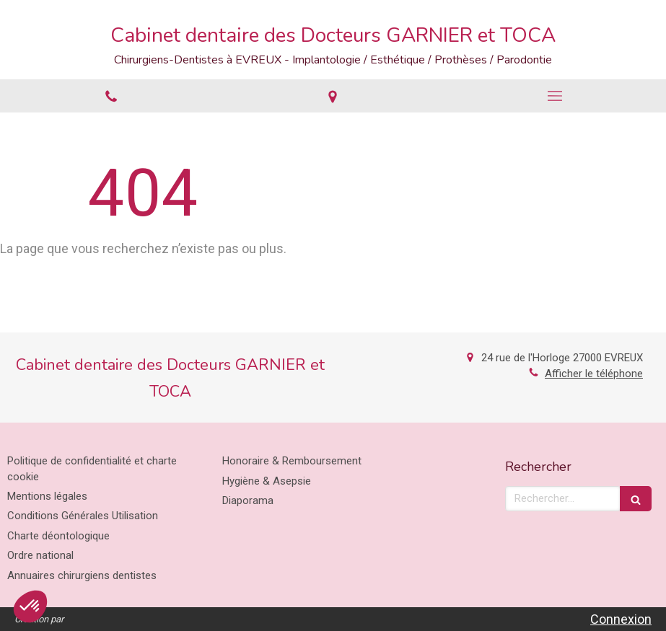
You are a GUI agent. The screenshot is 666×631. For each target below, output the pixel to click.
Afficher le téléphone (594, 373)
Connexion (621, 619)
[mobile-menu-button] (555, 95)
